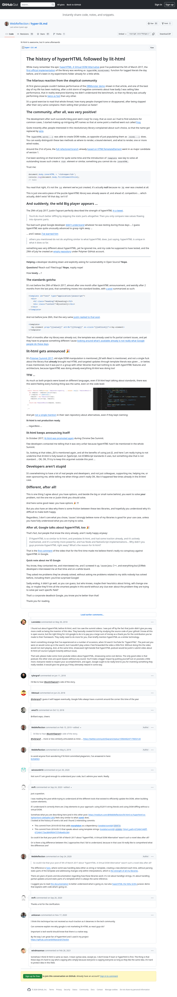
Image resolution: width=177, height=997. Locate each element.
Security (67, 989)
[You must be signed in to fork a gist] (166, 23)
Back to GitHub (74, 4)
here (48, 868)
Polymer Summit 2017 (41, 358)
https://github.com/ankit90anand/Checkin (50, 939)
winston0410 (37, 770)
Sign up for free (32, 976)
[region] (88, 329)
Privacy (59, 989)
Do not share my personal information (135, 989)
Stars (43, 34)
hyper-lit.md (39, 23)
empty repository (62, 251)
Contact (100, 989)
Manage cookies (111, 989)
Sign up (170, 4)
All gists (61, 4)
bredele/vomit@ (109, 825)
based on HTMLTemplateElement (104, 149)
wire (41, 131)
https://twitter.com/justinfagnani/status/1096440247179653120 (112, 739)
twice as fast (53, 96)
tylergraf (35, 675)
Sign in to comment (109, 976)
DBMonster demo (96, 86)
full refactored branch (67, 149)
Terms (51, 989)
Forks (59, 34)
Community (84, 989)
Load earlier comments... (92, 614)
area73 (34, 710)
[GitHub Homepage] (29, 989)
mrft (33, 787)
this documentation (59, 884)
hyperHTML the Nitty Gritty (124, 884)
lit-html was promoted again (59, 438)
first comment (45, 550)
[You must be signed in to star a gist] (152, 23)
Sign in (158, 4)
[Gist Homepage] (10, 4)
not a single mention (45, 414)
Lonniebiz (36, 622)
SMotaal (35, 693)
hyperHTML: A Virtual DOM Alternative (79, 67)
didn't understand (75, 224)
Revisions (25, 34)
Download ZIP (165, 34)
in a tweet (118, 210)
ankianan (35, 915)
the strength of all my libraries (124, 870)
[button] (153, 34)
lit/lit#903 (35, 759)
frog (138, 122)
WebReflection (19, 23)
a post (109, 288)
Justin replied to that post (87, 317)
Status (74, 989)
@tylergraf (36, 699)
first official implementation (40, 70)
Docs (93, 989)
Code (10, 34)
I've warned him (50, 233)
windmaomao (37, 950)
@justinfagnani (51, 682)
